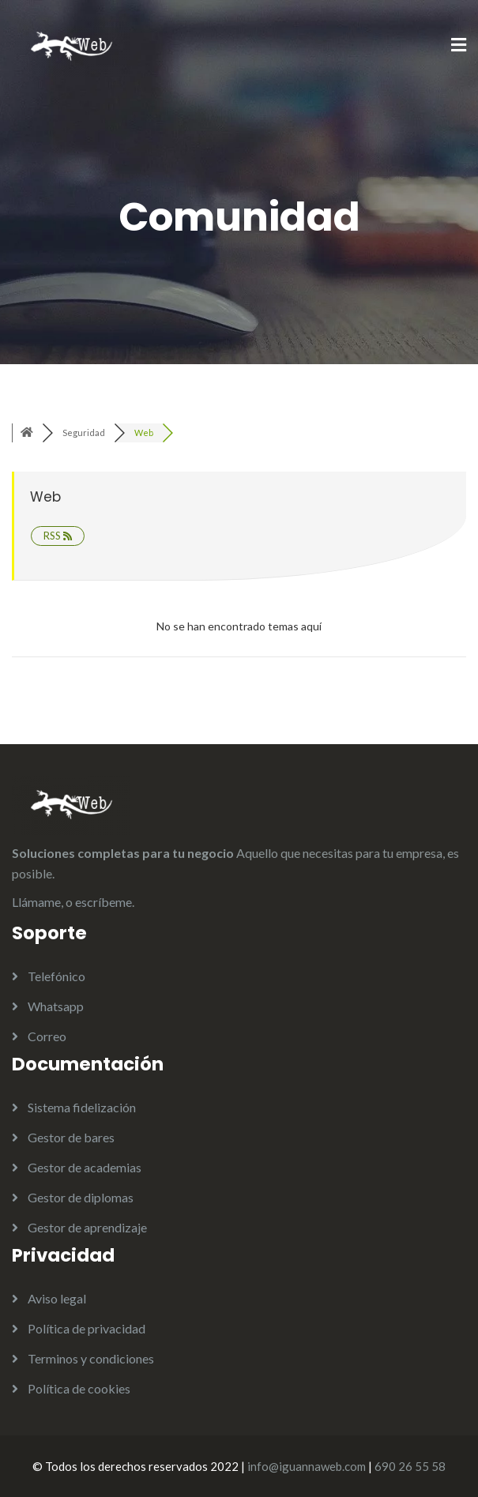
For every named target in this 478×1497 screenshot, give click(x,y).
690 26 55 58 (410, 1466)
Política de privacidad (86, 1328)
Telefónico (56, 976)
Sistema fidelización (82, 1107)
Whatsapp (56, 1006)
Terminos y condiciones (91, 1358)
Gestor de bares (71, 1137)
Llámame (36, 901)
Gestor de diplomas (81, 1197)
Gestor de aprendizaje (87, 1227)
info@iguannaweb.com (306, 1466)
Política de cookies (79, 1388)
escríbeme (103, 901)
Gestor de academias (84, 1167)
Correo (47, 1036)
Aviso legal (57, 1298)
